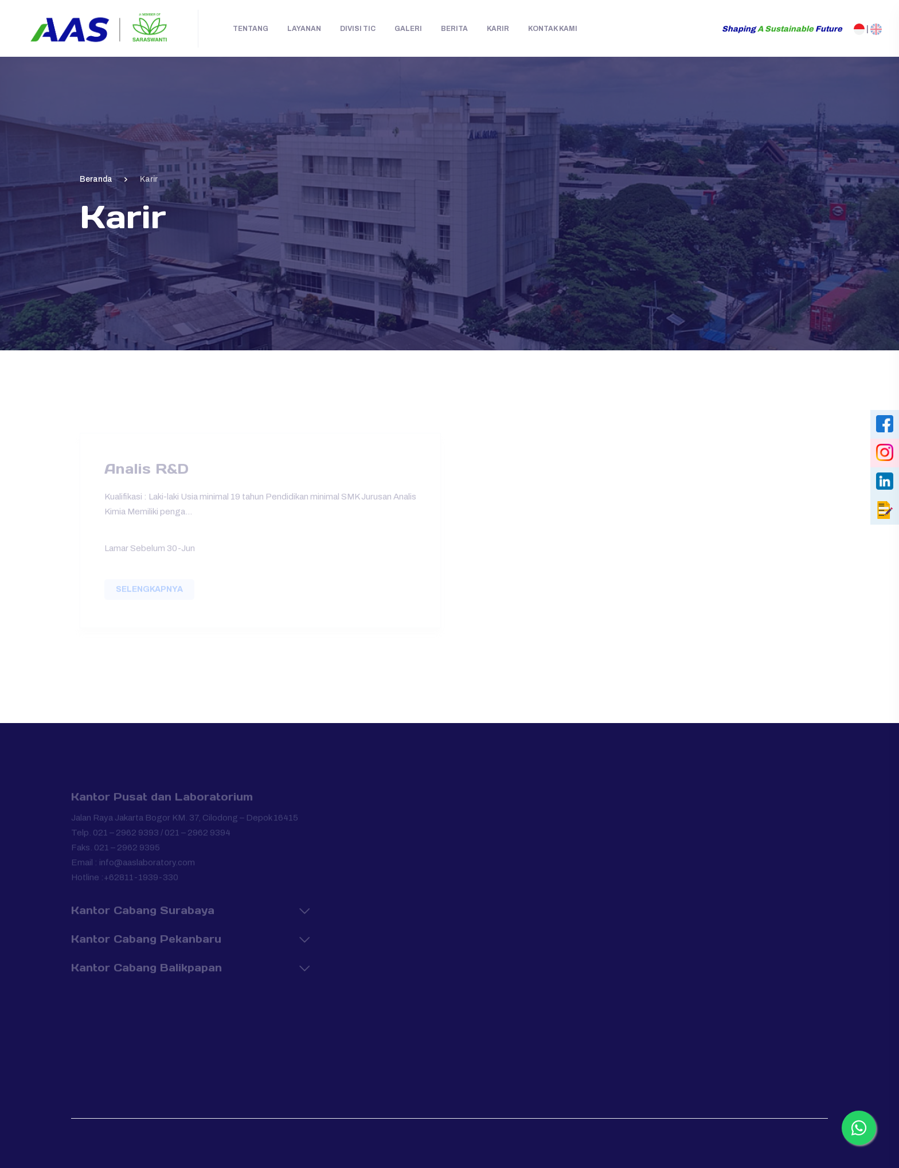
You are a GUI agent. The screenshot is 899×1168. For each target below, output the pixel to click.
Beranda (96, 179)
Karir (498, 29)
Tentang (250, 29)
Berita (454, 29)
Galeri (408, 29)
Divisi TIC (358, 29)
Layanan (304, 29)
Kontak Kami (552, 29)
